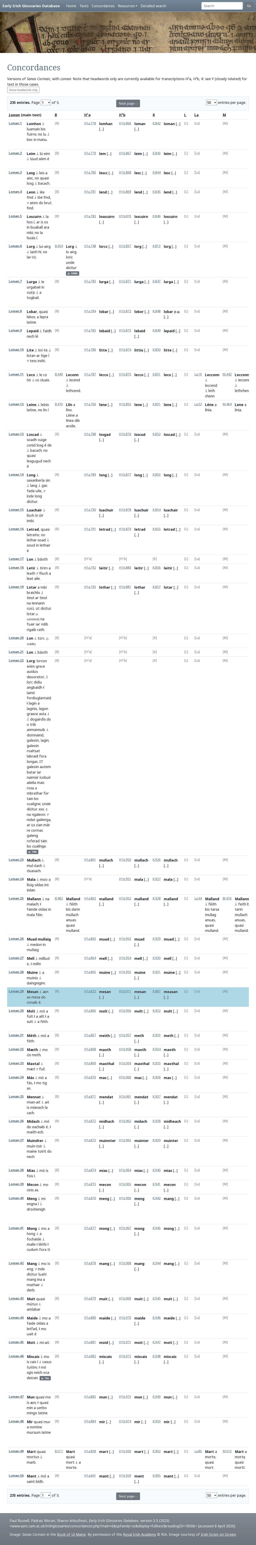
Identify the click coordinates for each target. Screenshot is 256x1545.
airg (47, 246)
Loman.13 (16, 434)
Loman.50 (16, 1476)
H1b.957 (125, 1035)
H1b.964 (125, 1170)
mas (102, 1077)
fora (42, 756)
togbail (33, 297)
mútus (32, 1304)
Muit (31, 1298)
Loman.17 (16, 559)
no (40, 134)
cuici (30, 608)
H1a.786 (90, 350)
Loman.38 (16, 1170)
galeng (32, 835)
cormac (37, 830)
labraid (32, 756)
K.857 (157, 587)
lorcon (42, 660)
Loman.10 (16, 350)
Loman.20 (16, 638)
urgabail (33, 287)
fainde (32, 909)
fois (30, 1175)
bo (36, 798)
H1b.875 (125, 374)
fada (31, 490)
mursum (34, 1432)
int (46, 884)
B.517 (59, 1451)
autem (45, 766)
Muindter (35, 1140)
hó (29, 380)
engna (32, 1203)
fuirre (31, 134)
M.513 (227, 1451)
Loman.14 (16, 475)
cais (33, 1361)
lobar (103, 311)
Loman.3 (15, 172)
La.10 (198, 374)
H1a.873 (90, 1140)
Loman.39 (16, 1184)
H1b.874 (125, 350)
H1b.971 (125, 1342)
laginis (32, 708)
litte (103, 350)
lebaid (104, 330)
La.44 (198, 898)
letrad (104, 529)
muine (104, 972)
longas (32, 761)
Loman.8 (15, 311)
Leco (31, 374)
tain (30, 798)
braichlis (33, 592)
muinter (141, 1140)
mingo (32, 1412)
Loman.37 (16, 1140)
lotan (31, 355)
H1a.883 (90, 1397)
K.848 (157, 311)
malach (32, 904)
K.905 (157, 1476)
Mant (31, 1476)
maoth (105, 1049)
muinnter (107, 1140)
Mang (32, 1263)
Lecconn (212, 374)
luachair (171, 510)
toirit (42, 1151)
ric (34, 257)
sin (48, 480)
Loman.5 (15, 216)
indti (41, 360)
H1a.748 (90, 246)
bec (30, 139)
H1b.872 (125, 311)
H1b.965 (125, 1184)
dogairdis (38, 719)
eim (47, 153)
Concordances (103, 5)
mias (103, 1170)
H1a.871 (90, 1096)
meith (104, 1035)
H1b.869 (125, 192)
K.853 (157, 475)
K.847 (157, 281)
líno (69, 409)
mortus (33, 1456)
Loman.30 (16, 1011)
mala (138, 879)
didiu (38, 682)
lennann (38, 603)
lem (102, 153)
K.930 (157, 958)
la (47, 216)
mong (104, 1228)
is (42, 222)
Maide (32, 1318)
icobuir (45, 777)
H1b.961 (125, 1096)
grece (40, 666)
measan (171, 991)
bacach (43, 183)
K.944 (157, 1263)
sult (30, 1021)
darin (76, 909)
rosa (30, 788)
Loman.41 (16, 1228)
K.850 (157, 350)
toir (39, 1146)
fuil (42, 1068)
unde (70, 262)
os (46, 222)
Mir (30, 1421)
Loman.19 (16, 587)
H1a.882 (90, 1356)
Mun (31, 1397)
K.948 (157, 1356)
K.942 (157, 1198)
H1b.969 (125, 1298)
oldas (39, 884)
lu (44, 134)
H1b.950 (125, 860)
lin (45, 409)
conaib (32, 1002)
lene (103, 404)
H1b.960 (125, 1077)
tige (44, 355)
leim (138, 153)
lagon (43, 708)
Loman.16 (16, 529)
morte (71, 1467)
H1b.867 (125, 153)
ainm (34, 202)
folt (30, 1016)
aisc (30, 178)
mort (70, 1462)
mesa (35, 997)
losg (30, 183)
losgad (105, 434)
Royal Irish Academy (139, 1534)
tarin (239, 909)
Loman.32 (16, 1049)
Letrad (33, 529)
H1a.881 (90, 1342)
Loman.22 (16, 660)
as (28, 997)
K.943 (157, 1228)
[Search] (222, 6)
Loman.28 (16, 972)
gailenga (43, 819)
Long (31, 475)
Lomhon (34, 123)
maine (32, 1151)
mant (104, 1476)
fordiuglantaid (39, 698)
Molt (31, 1011)
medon (36, 944)
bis (43, 129)
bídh (39, 1481)
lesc (137, 172)
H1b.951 (125, 879)
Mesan (32, 991)
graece (32, 713)
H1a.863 (90, 939)
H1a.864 (90, 958)
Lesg (31, 172)
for (46, 793)
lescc (103, 172)
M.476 (227, 898)
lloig (30, 884)
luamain (33, 129)
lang (33, 485)
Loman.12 (16, 404)
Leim (31, 153)
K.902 (157, 1451)
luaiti (42, 1274)
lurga (103, 281)
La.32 (198, 404)
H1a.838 (90, 1451)
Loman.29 (16, 991)
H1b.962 (125, 1121)
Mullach (34, 860)
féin (39, 914)
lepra (44, 316)
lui (41, 246)
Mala (31, 879)
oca (46, 1372)
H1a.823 (90, 991)
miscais (105, 1356)
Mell (30, 958)
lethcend (73, 390)
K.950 (157, 1421)
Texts (83, 5)
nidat (31, 819)
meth (139, 1035)
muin (31, 1146)
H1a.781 (90, 192)
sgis (30, 1372)
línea (70, 420)
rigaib (31, 629)
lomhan (105, 123)
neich (38, 1372)
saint (31, 1481)
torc (41, 638)
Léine (70, 415)
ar (38, 222)
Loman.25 (16, 898)
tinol (30, 597)
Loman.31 (16, 1035)
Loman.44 (16, 1318)
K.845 (157, 192)
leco (167, 374)
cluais (44, 380)
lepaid (169, 330)
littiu (138, 350)
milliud (44, 958)
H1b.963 (125, 1140)
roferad (33, 840)
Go (249, 6)
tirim (44, 568)
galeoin (33, 740)
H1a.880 (90, 1318)
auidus (32, 671)
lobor (139, 311)
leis (41, 172)
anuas (71, 919)
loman (139, 123)
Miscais (33, 1356)
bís (68, 909)
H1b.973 (125, 1397)
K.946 (157, 1318)
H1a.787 (90, 374)
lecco (103, 374)
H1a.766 (90, 404)
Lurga (32, 281)
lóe (40, 197)
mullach (106, 860)
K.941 (157, 1184)
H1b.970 (125, 1318)
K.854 (157, 510)
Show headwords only (23, 90)
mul (30, 865)
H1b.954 (125, 958)
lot (40, 350)
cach (30, 1112)
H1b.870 (125, 216)
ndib (44, 624)
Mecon (33, 1184)
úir (41, 515)
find (30, 197)
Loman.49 (16, 1451)
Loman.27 (16, 958)
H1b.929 (125, 1476)
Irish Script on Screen (218, 1534)
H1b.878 (125, 510)
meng (104, 1198)
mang (169, 1198)
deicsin (32, 1377)
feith (242, 904)
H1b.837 (125, 246)
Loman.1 (15, 123)
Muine (32, 972)
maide (104, 1318)
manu (42, 139)
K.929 (157, 939)
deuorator (35, 676)
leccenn (244, 380)
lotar (31, 613)
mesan (105, 991)
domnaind (35, 735)
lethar (32, 540)
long (38, 496)
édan (31, 890)
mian (31, 1102)
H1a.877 (90, 1228)
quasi (44, 178)
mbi (30, 232)
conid (31, 445)
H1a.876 (90, 1198)
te (46, 350)
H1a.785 (90, 330)
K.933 (157, 1035)
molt (103, 1011)
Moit (31, 1342)
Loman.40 (16, 1198)
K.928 (157, 898)
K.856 (157, 568)
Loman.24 (16, 879)
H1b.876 (125, 434)
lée (42, 192)
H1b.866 (125, 123)
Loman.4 (15, 192)
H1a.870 (90, 1077)
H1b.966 (125, 1198)
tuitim (32, 1367)
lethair (45, 545)
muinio (32, 977)
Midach (33, 1121)
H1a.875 (90, 1184)
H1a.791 (90, 529)
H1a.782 (90, 216)
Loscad (33, 434)
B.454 (59, 246)
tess (33, 360)
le (42, 281)
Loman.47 (16, 1397)
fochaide (34, 1239)
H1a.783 (90, 281)
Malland (73, 898)
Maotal (33, 1063)
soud (31, 545)
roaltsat (33, 750)
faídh (47, 330)
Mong (32, 1228)
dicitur (71, 267)
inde (30, 496)
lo (67, 251)
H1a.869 (90, 1063)
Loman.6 (15, 246)
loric (69, 257)
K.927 (157, 879)
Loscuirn (34, 216)
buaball (37, 227)
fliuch (43, 573)
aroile (70, 425)
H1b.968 (125, 1263)
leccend (211, 385)
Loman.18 (16, 568)
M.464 (227, 404)
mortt (240, 1467)
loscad (169, 434)
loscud (139, 434)
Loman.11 (16, 374)
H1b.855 (125, 404)
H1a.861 (90, 860)
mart (103, 1451)
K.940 (157, 1170)
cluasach (34, 870)
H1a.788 (90, 434)
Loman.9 (15, 330)
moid (103, 1342)
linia (238, 409)
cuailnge (39, 846)
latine (31, 322)
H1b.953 (125, 939)
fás (29, 1082)
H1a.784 (90, 311)
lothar (104, 587)
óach (38, 865)
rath (40, 629)
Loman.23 (16, 860)
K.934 (157, 1049)
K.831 (157, 404)
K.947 (157, 1342)
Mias (31, 1170)
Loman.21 (16, 652)
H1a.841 (90, 1476)
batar (31, 772)
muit (103, 1298)
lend (103, 192)
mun (103, 1397)
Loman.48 (16, 1421)
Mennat (34, 1096)
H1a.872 (90, 1121)
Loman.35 (16, 1096)
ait (38, 1102)
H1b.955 (125, 972)
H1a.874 (90, 1170)
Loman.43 (16, 1298)
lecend (74, 380)
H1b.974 (125, 1421)
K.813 (157, 246)
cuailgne (33, 803)
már (46, 824)
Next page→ (128, 103)
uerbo (42, 1407)
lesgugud (34, 461)
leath (31, 573)
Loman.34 (16, 1077)
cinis (30, 1190)
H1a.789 (90, 475)
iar (38, 624)
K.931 (157, 972)
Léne (209, 404)
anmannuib (36, 729)
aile (37, 578)
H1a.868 (90, 1049)
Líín (69, 404)
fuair (31, 624)
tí (48, 1249)
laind (31, 692)
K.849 (157, 330)
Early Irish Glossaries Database (31, 5)
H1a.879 (90, 1298)
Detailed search (153, 5)
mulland (72, 930)
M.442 (227, 374)
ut (38, 608)
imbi (30, 520)
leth (211, 390)
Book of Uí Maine (71, 1534)
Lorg (31, 246)
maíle (31, 1244)
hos (30, 222)
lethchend (243, 390)
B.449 (59, 374)
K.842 (157, 123)
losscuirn (106, 216)
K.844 (157, 172)
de (49, 445)
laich (33, 251)
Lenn (31, 192)
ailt (41, 1016)
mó (42, 1011)
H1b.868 (125, 172)
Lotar (32, 587)
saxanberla (36, 480)
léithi (43, 1244)
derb (31, 1290)
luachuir (106, 510)
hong (31, 1233)
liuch (30, 515)
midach (140, 1121)
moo (44, 879)
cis (29, 1054)
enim (31, 666)
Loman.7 (15, 281)
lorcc (103, 246)
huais (31, 237)
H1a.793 (90, 587)
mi (43, 1198)
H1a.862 (90, 898)
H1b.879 (125, 529)
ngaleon (38, 814)
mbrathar (35, 793)
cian (39, 824)
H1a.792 (90, 568)
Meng (32, 1198)
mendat (106, 1096)
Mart (31, 1451)
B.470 (59, 404)
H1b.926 (125, 1451)
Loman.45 (16, 1342)
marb (31, 1462)
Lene (239, 404)
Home (71, 5)
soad (42, 540)
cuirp (31, 292)
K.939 (157, 1140)
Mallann (34, 898)
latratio (33, 534)
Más (30, 1077)
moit (138, 1342)
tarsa (215, 909)
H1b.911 (125, 991)
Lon (30, 559)
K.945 (157, 1298)
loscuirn (141, 216)
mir (102, 1421)
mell (103, 958)
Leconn (72, 374)
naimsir (33, 777)
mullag (210, 914)
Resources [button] (126, 5)
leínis (45, 404)
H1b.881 (125, 587)
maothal (106, 1063)
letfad (32, 1328)
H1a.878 (90, 1263)
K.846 (157, 216)
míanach (37, 1107)
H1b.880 (125, 568)
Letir (31, 568)
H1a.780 (90, 172)
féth (44, 1021)
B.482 (59, 898)
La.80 (198, 1451)
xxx (41, 809)
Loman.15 (16, 510)
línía (208, 409)
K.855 (157, 529)
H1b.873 (125, 330)
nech (30, 336)
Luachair (34, 510)
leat (30, 578)
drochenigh (36, 1209)
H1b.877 (125, 475)
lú (41, 153)
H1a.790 (90, 510)
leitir (103, 568)
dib (77, 420)
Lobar (32, 311)
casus (46, 1361)
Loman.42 (16, 1263)
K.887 (157, 991)
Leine (31, 404)
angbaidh (34, 687)
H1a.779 (90, 153)
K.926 (157, 860)
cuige (42, 439)
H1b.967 (125, 1228)
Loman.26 (16, 939)
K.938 (157, 1121)
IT (41, 761)
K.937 (157, 1096)
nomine (36, 1427)
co (45, 374)
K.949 (157, 1397)
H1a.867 (90, 1035)
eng (30, 1269)
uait (30, 1333)
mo (45, 1049)
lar (29, 257)
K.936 (157, 1077)
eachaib (38, 1126)
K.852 (157, 434)
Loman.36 (16, 1121)
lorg (137, 246)
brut (48, 202)
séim (42, 158)
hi (39, 251)
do (41, 202)
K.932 (157, 1011)
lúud (34, 158)
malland (106, 898)
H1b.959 (125, 1063)
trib (33, 724)
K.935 (157, 1063)
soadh (32, 439)
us (33, 824)
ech (40, 1132)
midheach (172, 1121)
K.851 (157, 374)
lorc (30, 682)
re (28, 830)
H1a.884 (90, 1421)
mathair (33, 1284)
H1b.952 (125, 898)
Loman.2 (15, 153)
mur (47, 1421)
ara (46, 227)
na (29, 603)
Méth (31, 1035)
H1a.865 (90, 972)
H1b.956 (125, 1011)
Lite (30, 350)
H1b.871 (125, 281)
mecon (105, 1184)
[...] (101, 129)
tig (44, 1082)
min (30, 1407)
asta (42, 713)
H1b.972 (125, 1356)
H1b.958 (125, 1049)
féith (73, 904)
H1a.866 (90, 1011)
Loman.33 (16, 1063)
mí (42, 1342)
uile (38, 490)
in (35, 139)
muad (104, 939)
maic (41, 782)
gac (44, 485)
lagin (33, 703)
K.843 (157, 153)
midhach (106, 1121)
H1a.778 (90, 123)
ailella (31, 782)
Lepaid (33, 330)
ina (39, 1279)
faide (31, 1323)
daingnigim (36, 983)
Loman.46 (16, 1356)
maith (31, 1132)
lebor (31, 316)
